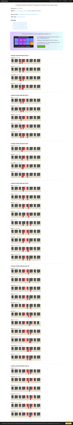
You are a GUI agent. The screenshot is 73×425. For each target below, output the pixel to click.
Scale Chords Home (53, 1)
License (60, 1)
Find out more (41, 46)
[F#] (28, 14)
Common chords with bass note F (20, 25)
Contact (70, 1)
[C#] (20, 14)
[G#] (32, 14)
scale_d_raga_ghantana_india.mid (21, 10)
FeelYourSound (4, 1)
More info (61, 423)
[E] (25, 14)
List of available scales (20, 16)
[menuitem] (4, 1)
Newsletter (65, 1)
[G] (30, 14)
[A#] (35, 14)
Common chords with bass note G (20, 26)
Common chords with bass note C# (20, 28)
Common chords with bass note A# (20, 27)
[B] (36, 14)
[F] (26, 14)
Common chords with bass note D (20, 22)
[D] (22, 14)
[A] (33, 14)
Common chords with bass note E (20, 23)
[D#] (24, 14)
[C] (18, 14)
